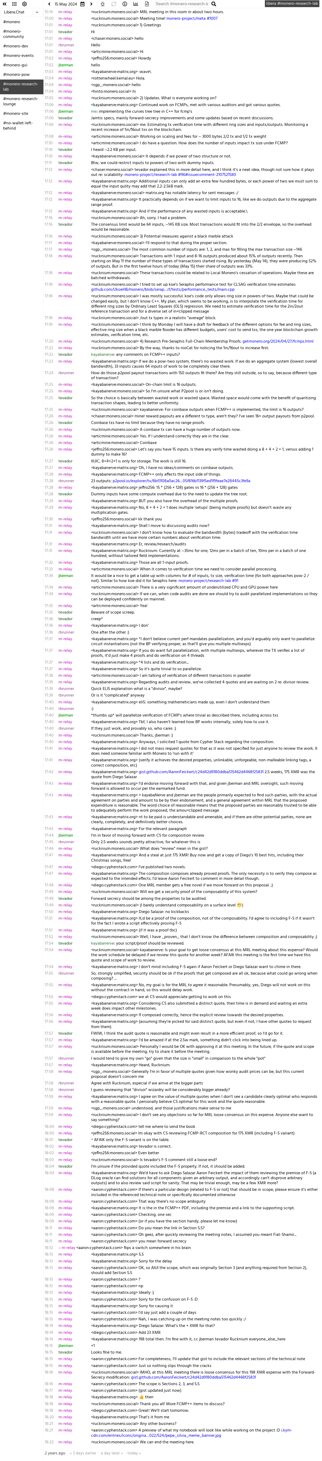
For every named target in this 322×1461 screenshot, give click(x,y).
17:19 (48, 324)
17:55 (49, 973)
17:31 (48, 525)
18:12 (49, 1248)
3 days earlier (84, 1453)
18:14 (49, 1325)
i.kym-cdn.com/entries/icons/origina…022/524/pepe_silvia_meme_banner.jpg (191, 1433)
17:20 (49, 341)
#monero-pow (16, 74)
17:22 (49, 348)
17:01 (49, 25)
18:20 (49, 1417)
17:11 (48, 163)
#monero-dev (15, 46)
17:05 (49, 98)
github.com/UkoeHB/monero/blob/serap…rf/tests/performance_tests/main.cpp (163, 289)
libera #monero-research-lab (292, 3)
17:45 (49, 842)
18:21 (49, 1423)
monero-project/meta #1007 (191, 18)
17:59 (49, 1096)
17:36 (49, 619)
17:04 (49, 78)
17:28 (49, 474)
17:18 (49, 256)
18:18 (49, 1397)
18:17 (49, 1390)
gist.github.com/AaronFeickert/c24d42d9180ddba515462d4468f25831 (201, 772)
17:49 (49, 892)
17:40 (49, 702)
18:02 (49, 1146)
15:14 (49, 12)
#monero (11, 22)
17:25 (49, 384)
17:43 (49, 783)
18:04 (49, 1166)
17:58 (49, 1071)
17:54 (49, 943)
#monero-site (15, 113)
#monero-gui (15, 65)
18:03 (49, 1160)
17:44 (49, 835)
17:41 (49, 748)
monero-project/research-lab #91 (208, 581)
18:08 (49, 1189)
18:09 (49, 1208)
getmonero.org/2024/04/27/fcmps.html (278, 341)
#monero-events (18, 55)
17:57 (49, 1033)
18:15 (49, 1345)
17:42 (49, 772)
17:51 (48, 918)
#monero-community (13, 34)
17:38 (49, 675)
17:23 (49, 354)
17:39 (49, 682)
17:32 (49, 562)
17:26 (49, 416)
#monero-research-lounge (20, 102)
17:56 (49, 1015)
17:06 (49, 105)
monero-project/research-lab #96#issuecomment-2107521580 (180, 174)
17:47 (49, 855)
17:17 (48, 243)
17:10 (49, 143)
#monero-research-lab (20, 87)
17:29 (49, 501)
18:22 (49, 1442)
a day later (110, 1453)
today (132, 1453)
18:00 (49, 1126)
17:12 (48, 169)
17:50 (49, 912)
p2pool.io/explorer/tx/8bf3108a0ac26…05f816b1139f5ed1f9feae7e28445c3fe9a (181, 481)
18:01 (49, 1140)
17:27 (49, 461)
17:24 (49, 373)
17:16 (48, 218)
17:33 (49, 569)
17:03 (49, 71)
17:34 (49, 575)
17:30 (49, 519)
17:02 (49, 58)
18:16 (49, 1372)
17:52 (49, 937)
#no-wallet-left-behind (18, 126)
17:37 (49, 639)
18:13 (49, 1254)
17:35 (49, 606)
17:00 (49, 18)
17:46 (49, 848)
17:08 (49, 136)
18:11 (48, 1228)
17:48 (49, 885)
